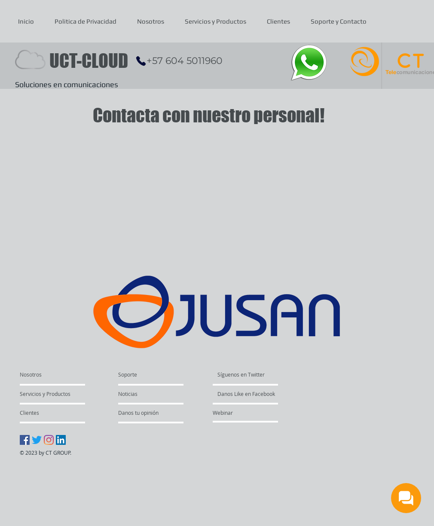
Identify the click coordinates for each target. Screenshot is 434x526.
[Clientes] (43, 412)
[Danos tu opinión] (158, 412)
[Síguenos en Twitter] (252, 374)
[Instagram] (49, 440)
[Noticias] (143, 393)
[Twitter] (37, 440)
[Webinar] (248, 412)
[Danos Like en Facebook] (252, 393)
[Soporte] (138, 374)
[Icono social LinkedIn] (61, 440)
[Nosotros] (53, 374)
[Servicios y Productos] (45, 393)
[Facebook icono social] (25, 440)
